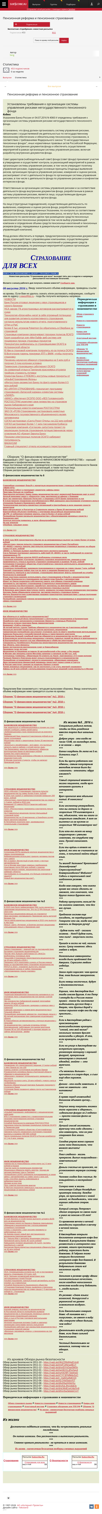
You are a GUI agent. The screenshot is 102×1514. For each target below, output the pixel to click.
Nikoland (23, 1507)
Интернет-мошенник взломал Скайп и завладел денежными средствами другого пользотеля (25, 1323)
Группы (56, 3)
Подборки (72, 3)
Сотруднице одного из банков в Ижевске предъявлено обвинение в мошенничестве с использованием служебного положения (28, 1225)
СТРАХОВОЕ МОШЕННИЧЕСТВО (19, 789)
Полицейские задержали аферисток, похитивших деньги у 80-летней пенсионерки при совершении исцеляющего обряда (30, 1016)
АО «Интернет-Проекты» (30, 1505)
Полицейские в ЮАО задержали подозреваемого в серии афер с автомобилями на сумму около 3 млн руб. (30, 1175)
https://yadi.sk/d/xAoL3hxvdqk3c (60, 1386)
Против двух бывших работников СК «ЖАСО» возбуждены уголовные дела (24, 955)
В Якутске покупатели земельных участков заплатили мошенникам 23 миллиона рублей (28, 1188)
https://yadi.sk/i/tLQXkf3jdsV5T (59, 1380)
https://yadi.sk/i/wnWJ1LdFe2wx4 (61, 1370)
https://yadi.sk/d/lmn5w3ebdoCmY (61, 1391)
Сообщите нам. (67, 283)
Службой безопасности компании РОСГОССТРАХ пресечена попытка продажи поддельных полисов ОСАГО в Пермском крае (30, 1125)
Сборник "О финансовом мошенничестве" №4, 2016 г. (34, 712)
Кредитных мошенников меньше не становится (25, 914)
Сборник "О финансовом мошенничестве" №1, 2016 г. (34, 696)
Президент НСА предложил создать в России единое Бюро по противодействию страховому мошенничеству (29, 963)
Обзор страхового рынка (20, 1403)
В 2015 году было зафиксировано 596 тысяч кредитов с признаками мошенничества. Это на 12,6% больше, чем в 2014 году (30, 909)
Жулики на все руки (13, 1183)
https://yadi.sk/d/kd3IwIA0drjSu (59, 1383)
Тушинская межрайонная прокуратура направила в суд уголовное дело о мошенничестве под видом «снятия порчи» (29, 996)
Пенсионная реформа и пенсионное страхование (38, 18)
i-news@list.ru (26, 296)
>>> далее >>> (11, 768)
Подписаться (31, 24)
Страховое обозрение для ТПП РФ (87, 343)
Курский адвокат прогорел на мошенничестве (24, 1309)
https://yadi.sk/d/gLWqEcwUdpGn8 (61, 1388)
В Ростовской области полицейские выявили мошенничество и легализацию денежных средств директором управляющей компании (27, 1313)
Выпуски (38, 3)
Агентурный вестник (86, 338)
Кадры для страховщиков (83, 332)
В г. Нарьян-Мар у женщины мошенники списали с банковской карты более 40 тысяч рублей (26, 1239)
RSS (54, 32)
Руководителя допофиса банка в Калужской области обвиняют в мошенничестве (28, 1073)
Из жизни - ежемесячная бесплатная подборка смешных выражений (87, 361)
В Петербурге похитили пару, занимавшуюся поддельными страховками (24, 823)
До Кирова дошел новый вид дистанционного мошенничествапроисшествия (24, 1235)
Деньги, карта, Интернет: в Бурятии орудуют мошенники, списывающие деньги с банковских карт (29, 926)
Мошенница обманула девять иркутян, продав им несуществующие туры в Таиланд (26, 1171)
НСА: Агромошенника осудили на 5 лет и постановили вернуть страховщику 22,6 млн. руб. (28, 1273)
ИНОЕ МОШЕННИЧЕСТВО (16, 850)
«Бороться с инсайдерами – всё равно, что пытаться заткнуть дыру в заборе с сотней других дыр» (28, 746)
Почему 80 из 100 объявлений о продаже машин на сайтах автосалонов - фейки (27, 1030)
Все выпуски (54, 86)
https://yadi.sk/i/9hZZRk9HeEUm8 (61, 1362)
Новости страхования (87, 321)
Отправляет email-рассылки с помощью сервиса (51, 9)
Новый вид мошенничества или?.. (19, 878)
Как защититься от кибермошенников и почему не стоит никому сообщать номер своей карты (29, 728)
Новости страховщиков (83, 326)
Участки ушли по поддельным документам (23, 1168)
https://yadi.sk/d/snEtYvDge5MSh (61, 1367)
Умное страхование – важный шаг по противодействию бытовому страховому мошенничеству (29, 950)
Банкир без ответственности (17, 753)
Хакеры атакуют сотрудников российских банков (26, 1070)
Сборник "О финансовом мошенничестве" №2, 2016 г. (34, 702)
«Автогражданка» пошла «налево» (20, 971)
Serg (12, 55)
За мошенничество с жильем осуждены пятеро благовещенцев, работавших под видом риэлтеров (27, 1026)
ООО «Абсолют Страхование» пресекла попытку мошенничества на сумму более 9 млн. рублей (26, 792)
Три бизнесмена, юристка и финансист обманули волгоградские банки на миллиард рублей (26, 750)
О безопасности (84, 1462)
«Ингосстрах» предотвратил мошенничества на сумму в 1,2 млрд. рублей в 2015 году (29, 801)
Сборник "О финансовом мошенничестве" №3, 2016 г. (34, 707)
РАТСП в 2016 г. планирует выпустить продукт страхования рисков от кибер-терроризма (25, 968)
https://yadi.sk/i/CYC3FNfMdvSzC (61, 1375)
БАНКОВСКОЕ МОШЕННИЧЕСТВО (19, 480)
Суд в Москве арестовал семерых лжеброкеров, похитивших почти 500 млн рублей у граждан (26, 866)
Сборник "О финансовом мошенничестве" (85, 351)
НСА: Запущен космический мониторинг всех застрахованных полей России (24, 1277)
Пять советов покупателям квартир (20, 1185)
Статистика (11, 64)
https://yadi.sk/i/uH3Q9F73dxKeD (61, 1373)
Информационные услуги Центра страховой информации (85, 372)
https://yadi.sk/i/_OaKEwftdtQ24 (60, 1378)
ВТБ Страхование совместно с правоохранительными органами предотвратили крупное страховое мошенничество (28, 1118)
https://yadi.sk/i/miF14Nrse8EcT (60, 1365)
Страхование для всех (35, 1462)
